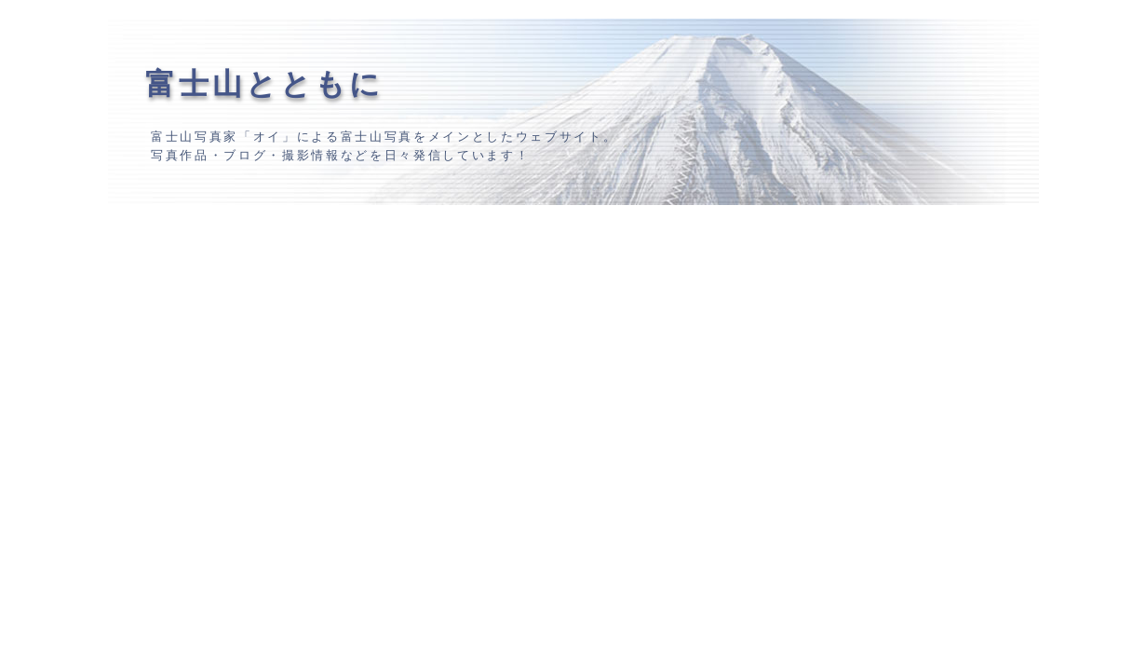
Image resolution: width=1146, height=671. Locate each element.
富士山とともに (264, 84)
